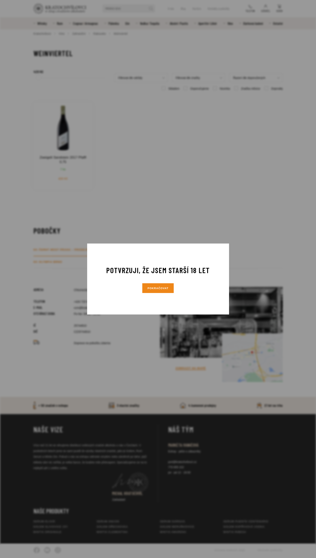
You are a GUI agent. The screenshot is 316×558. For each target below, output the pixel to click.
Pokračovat (158, 288)
